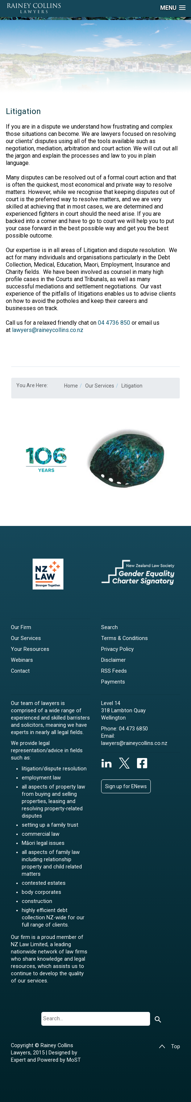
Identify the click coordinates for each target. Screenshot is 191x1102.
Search (109, 627)
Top (169, 1047)
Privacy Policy (117, 649)
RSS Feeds (114, 671)
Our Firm (21, 627)
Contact (20, 671)
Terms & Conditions (124, 638)
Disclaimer (113, 660)
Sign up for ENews (126, 786)
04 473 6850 (133, 729)
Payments (113, 682)
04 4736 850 (114, 322)
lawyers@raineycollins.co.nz (47, 330)
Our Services (26, 638)
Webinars (22, 660)
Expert (19, 1060)
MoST (74, 1060)
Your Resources (30, 649)
